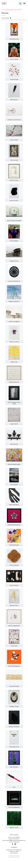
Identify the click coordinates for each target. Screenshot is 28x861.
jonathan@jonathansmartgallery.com (16, 840)
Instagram (15, 844)
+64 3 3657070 (16, 837)
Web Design (11, 857)
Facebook (12, 844)
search (20, 3)
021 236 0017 (16, 838)
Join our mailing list (14, 842)
